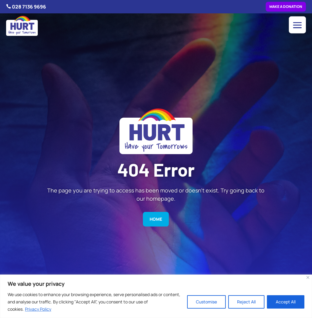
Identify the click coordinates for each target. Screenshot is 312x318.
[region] (156, 296)
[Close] (308, 277)
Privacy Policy (38, 309)
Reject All (246, 302)
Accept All (286, 302)
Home (156, 219)
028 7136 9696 (29, 6)
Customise (206, 302)
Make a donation (285, 6)
